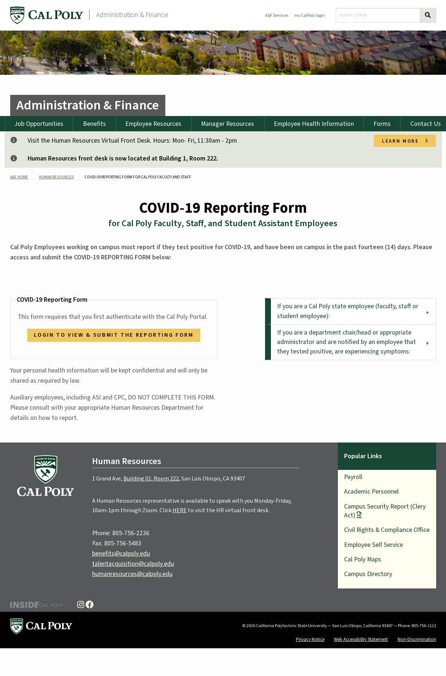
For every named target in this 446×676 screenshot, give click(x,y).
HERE (180, 510)
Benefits (94, 123)
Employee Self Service (373, 544)
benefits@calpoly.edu (121, 553)
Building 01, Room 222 (151, 479)
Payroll (353, 477)
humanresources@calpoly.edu (132, 574)
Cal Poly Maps (362, 559)
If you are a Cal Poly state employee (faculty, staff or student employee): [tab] (347, 311)
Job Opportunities (39, 123)
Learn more (404, 141)
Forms (382, 123)
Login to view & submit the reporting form (113, 335)
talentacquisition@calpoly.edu (133, 563)
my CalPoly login (309, 15)
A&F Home (19, 177)
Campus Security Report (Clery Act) (385, 511)
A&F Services (276, 15)
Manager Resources (227, 123)
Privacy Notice (310, 639)
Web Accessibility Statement (361, 639)
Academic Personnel (371, 491)
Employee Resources (153, 123)
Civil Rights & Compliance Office (387, 529)
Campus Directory (368, 574)
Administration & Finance (132, 15)
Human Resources (56, 177)
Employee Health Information (314, 123)
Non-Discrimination (417, 639)
